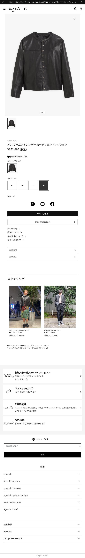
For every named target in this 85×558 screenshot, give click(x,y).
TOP (8, 345)
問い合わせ (13, 228)
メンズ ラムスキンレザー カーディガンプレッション (29, 348)
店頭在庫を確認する (55, 222)
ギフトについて (15, 240)
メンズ (14, 345)
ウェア (37, 345)
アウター (45, 345)
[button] (75, 9)
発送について (14, 232)
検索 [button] (42, 455)
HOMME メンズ (26, 345)
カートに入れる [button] (42, 214)
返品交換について (16, 236)
